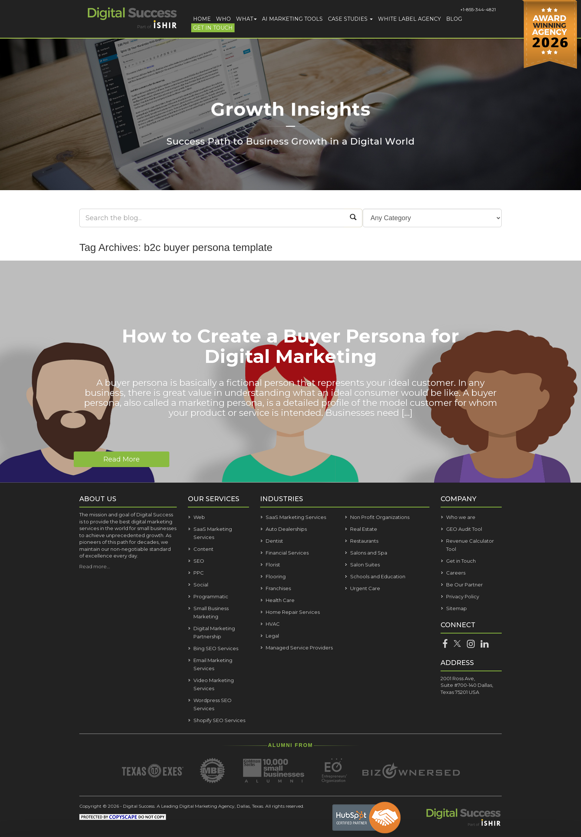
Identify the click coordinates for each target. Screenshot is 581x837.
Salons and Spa (368, 553)
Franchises (278, 588)
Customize (510, 791)
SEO (198, 561)
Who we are (460, 517)
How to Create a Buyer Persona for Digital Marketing (290, 346)
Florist (273, 565)
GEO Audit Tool (464, 529)
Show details (118, 816)
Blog (454, 19)
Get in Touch (213, 27)
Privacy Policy (462, 596)
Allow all (509, 770)
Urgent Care (365, 588)
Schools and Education (377, 576)
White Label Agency (409, 19)
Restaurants (364, 541)
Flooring (276, 576)
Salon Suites (365, 565)
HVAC (273, 624)
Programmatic (210, 596)
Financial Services (287, 553)
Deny (510, 813)
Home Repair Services (293, 612)
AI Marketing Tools (292, 19)
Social (200, 585)
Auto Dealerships (286, 529)
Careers (455, 573)
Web (199, 517)
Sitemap (456, 608)
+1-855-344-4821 (478, 9)
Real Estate (363, 529)
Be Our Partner (464, 585)
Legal (272, 636)
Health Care (280, 600)
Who (223, 19)
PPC (198, 573)
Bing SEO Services (215, 648)
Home (202, 19)
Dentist (274, 541)
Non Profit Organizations (379, 517)
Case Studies (350, 19)
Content (203, 549)
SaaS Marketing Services (296, 517)
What (246, 19)
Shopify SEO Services (219, 720)
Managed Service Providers (299, 648)
